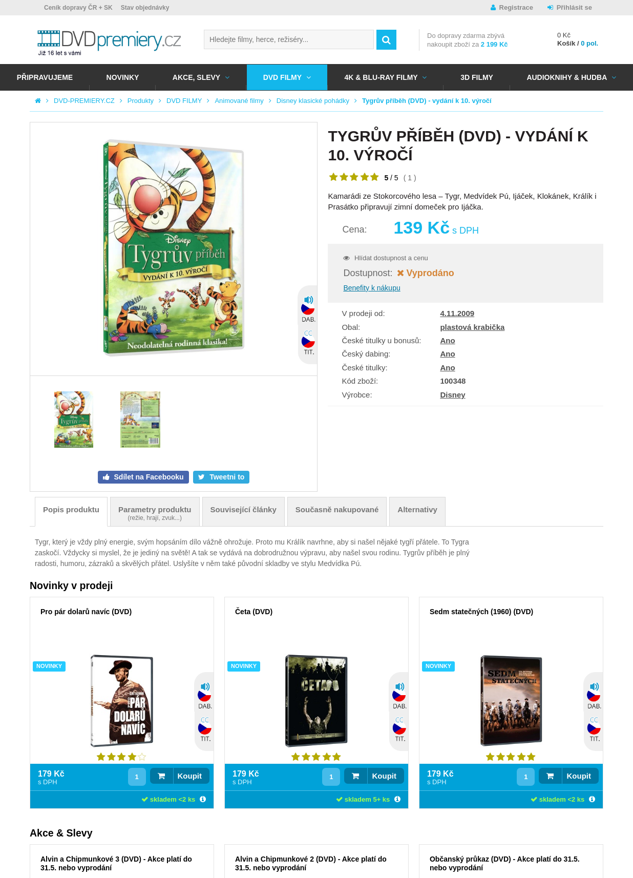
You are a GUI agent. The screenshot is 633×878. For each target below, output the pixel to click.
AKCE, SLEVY (196, 77)
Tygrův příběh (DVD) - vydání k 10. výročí (427, 100)
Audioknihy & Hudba (566, 77)
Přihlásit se (574, 7)
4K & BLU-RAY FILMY (381, 77)
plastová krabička (472, 327)
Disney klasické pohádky (313, 100)
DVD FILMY (282, 77)
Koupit (190, 775)
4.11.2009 (457, 313)
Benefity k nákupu (371, 288)
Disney (452, 394)
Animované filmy (239, 100)
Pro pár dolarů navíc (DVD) (86, 612)
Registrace (516, 7)
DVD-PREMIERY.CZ (84, 100)
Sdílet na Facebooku (148, 477)
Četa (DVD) (253, 612)
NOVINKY (123, 77)
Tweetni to (225, 477)
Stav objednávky (145, 7)
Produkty (141, 100)
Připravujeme (45, 77)
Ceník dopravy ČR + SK (78, 7)
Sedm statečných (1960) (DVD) (481, 612)
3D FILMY (476, 77)
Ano (447, 340)
